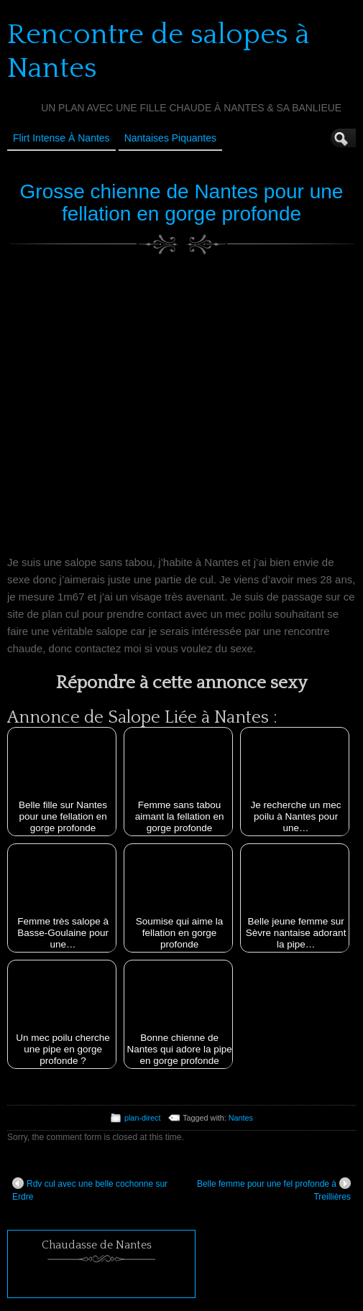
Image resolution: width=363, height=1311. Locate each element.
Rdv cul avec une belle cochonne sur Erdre (89, 1189)
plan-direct (142, 1117)
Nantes (241, 1117)
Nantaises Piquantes (170, 138)
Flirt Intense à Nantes (61, 138)
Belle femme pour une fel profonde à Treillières (274, 1189)
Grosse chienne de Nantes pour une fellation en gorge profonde (182, 202)
